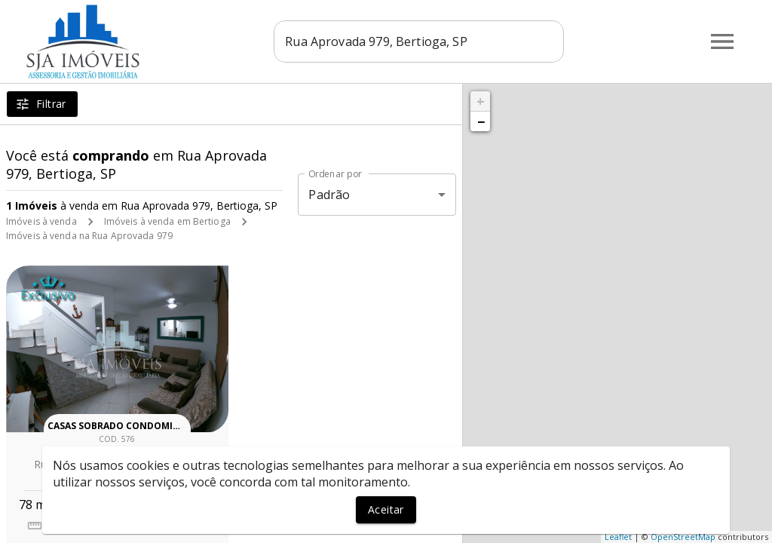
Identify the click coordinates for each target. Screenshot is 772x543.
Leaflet (618, 536)
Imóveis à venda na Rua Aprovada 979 (89, 235)
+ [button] (480, 101)
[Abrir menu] (722, 41)
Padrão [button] (329, 194)
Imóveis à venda (41, 221)
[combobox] (419, 41)
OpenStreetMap (683, 536)
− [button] (481, 121)
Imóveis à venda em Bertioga (167, 221)
